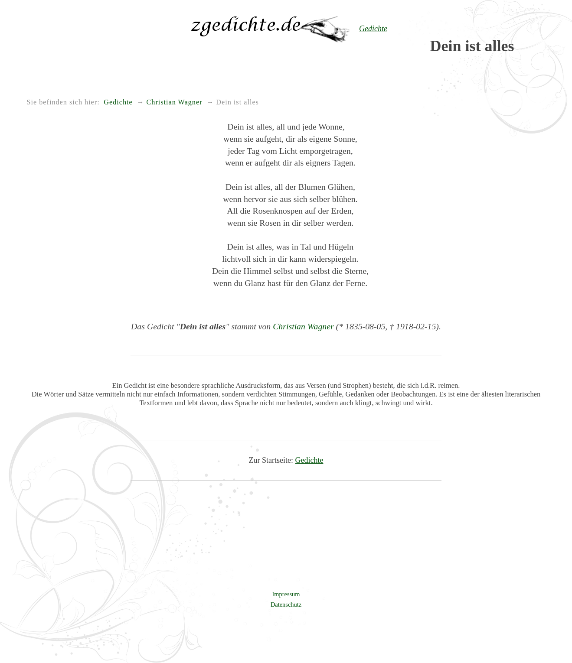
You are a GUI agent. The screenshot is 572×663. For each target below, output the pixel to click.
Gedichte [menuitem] (118, 102)
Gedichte (309, 460)
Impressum (286, 594)
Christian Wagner (303, 326)
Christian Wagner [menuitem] (175, 102)
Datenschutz (286, 604)
